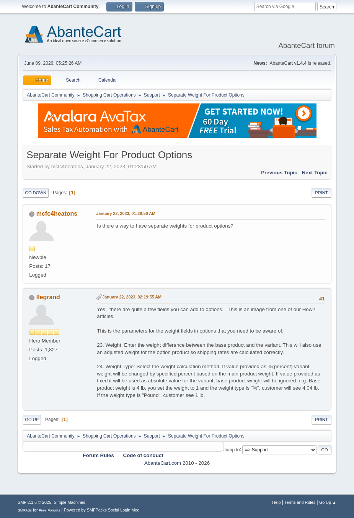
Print (321, 192)
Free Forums (49, 510)
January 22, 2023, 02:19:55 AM (132, 297)
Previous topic (279, 172)
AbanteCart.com (162, 463)
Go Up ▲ (327, 502)
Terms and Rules (299, 502)
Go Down (35, 192)
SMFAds (25, 510)
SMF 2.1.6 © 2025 (34, 502)
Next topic (315, 172)
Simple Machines (69, 502)
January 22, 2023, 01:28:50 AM (125, 213)
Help (276, 502)
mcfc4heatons (57, 213)
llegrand (48, 297)
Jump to (231, 449)
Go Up (32, 419)
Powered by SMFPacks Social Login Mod (102, 510)
